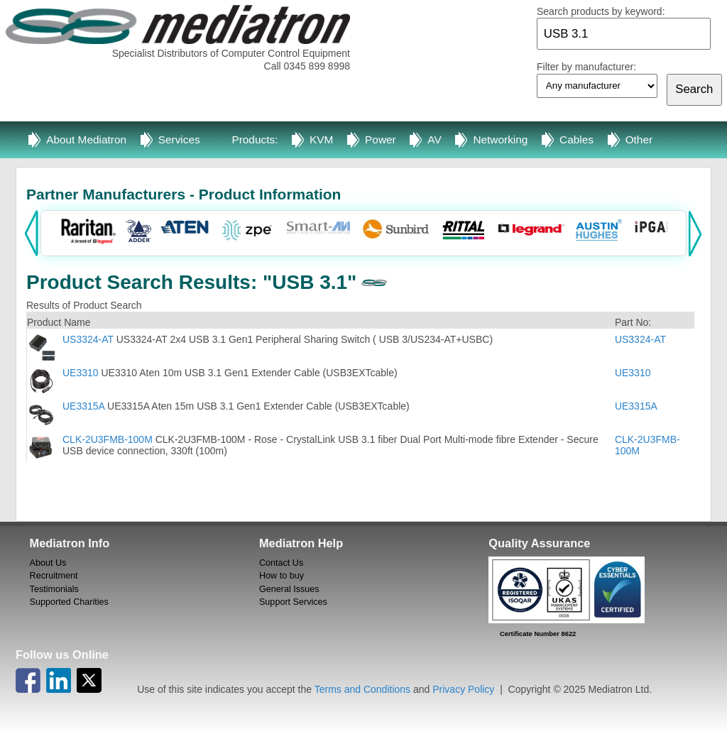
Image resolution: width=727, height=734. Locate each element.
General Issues (289, 589)
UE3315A (83, 406)
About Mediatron (86, 139)
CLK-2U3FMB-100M (107, 439)
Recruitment (54, 576)
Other (639, 139)
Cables (576, 139)
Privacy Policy (463, 689)
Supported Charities (69, 602)
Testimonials (54, 589)
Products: (254, 139)
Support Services (293, 602)
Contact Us (281, 563)
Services (179, 139)
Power (380, 139)
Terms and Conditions (362, 689)
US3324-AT (88, 339)
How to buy (281, 576)
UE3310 (80, 372)
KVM (321, 139)
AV (434, 139)
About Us (48, 563)
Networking (500, 139)
